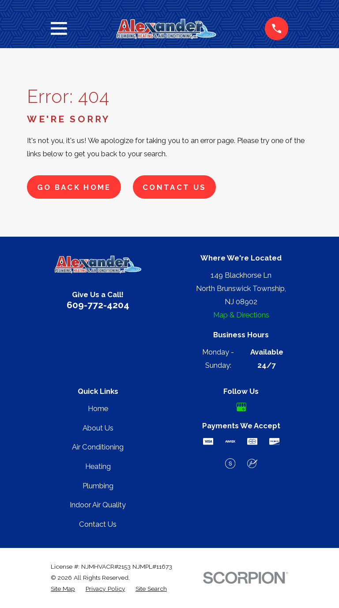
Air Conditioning (98, 446)
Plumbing (98, 485)
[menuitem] (63, 588)
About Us (98, 427)
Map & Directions (241, 314)
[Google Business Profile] (241, 407)
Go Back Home (74, 187)
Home (98, 408)
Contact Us (174, 187)
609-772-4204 (98, 304)
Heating (98, 466)
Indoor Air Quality (98, 504)
